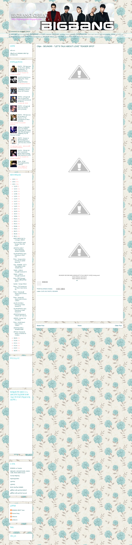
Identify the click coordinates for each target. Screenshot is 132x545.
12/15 (16, 191)
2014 (14, 182)
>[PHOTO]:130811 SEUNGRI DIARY (18, 328)
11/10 (16, 204)
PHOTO (28, 36)
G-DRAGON (81, 34)
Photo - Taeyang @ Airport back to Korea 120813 (19, 293)
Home (80, 325)
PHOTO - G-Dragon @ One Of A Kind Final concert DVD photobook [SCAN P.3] (24, 99)
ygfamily (12, 484)
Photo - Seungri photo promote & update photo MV (19, 260)
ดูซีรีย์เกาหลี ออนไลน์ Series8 (18, 493)
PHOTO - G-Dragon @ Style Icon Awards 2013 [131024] (24, 107)
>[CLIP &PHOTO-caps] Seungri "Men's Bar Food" (19, 244)
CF (40, 34)
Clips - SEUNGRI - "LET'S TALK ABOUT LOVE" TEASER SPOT (19, 266)
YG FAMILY (91, 36)
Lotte (122, 34)
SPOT (55, 36)
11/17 (15, 201)
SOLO (52, 36)
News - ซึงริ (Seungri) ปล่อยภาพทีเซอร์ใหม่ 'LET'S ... (19, 279)
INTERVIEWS (106, 34)
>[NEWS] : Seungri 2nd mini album (19, 319)
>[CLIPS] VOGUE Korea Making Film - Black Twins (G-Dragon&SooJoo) (24, 79)
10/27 (15, 209)
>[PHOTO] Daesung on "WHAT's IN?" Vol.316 (19, 315)
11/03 (16, 206)
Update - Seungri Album (20, 284)
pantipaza (14, 520)
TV (82, 36)
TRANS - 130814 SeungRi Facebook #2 (20, 271)
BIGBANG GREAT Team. (18, 510)
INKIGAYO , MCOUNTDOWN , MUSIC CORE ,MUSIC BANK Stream (20, 472)
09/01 (16, 229)
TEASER (66, 36)
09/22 (16, 221)
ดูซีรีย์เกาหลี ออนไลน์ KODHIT (18, 490)
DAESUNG (55, 34)
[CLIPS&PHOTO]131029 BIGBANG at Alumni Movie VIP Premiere (24, 89)
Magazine (14, 36)
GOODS (89, 34)
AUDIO (24, 34)
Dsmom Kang (15, 513)
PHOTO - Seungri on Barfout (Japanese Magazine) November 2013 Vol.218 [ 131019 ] (24, 141)
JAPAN (113, 34)
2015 (14, 179)
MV (10, 36)
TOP (70, 36)
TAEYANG (60, 36)
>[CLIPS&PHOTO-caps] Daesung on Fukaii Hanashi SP (19, 310)
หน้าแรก (12, 50)
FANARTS (68, 34)
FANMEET (73, 34)
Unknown (14, 516)
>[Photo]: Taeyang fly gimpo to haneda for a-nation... (19, 333)
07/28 (16, 340)
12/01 (16, 196)
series (108, 36)
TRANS (79, 36)
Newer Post (40, 325)
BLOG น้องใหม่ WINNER (16, 487)
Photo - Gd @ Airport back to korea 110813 (19, 323)
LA (116, 34)
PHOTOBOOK (36, 36)
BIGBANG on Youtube (16, 468)
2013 (14, 184)
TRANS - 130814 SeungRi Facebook (19, 275)
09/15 (16, 224)
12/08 (16, 194)
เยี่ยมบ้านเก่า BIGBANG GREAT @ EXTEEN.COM (19, 54)
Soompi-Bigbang (14, 475)
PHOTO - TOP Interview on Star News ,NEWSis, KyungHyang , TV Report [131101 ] (24, 69)
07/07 (15, 348)
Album (28, 34)
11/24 (16, 199)
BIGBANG (34, 34)
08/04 (16, 338)
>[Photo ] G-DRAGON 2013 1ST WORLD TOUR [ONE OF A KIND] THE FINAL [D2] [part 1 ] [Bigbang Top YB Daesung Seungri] (20, 131)
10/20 (16, 211)
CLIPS (43, 34)
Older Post (118, 325)
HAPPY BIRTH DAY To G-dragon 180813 (19, 239)
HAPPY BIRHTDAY (95, 34)
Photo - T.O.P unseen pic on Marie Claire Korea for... (20, 288)
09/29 (16, 219)
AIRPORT (14, 34)
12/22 (16, 189)
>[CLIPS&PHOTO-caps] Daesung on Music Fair (19, 255)
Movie (19, 36)
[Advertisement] (79, 308)
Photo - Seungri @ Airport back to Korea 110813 (19, 299)
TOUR (74, 36)
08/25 (16, 231)
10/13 (16, 214)
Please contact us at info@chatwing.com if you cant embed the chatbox (19, 373)
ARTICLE (20, 34)
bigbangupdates (14, 478)
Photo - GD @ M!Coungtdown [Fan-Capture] (23, 162)
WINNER (85, 36)
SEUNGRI (46, 36)
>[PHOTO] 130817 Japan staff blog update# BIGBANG (19, 249)
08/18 (16, 234)
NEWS (23, 36)
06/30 (16, 350)
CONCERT (49, 34)
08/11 (16, 236)
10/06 (16, 216)
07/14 (16, 345)
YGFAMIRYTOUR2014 (99, 36)
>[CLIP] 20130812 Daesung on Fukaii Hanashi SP (19, 304)
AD (9, 34)
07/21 (16, 343)
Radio (41, 36)
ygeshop (12, 481)
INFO (101, 34)
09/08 (16, 226)
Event (63, 34)
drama (105, 36)
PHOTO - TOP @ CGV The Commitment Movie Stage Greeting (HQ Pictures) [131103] (24, 153)
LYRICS (119, 34)
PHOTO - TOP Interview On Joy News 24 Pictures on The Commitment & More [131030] (24, 118)
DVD (61, 34)
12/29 (16, 186)
